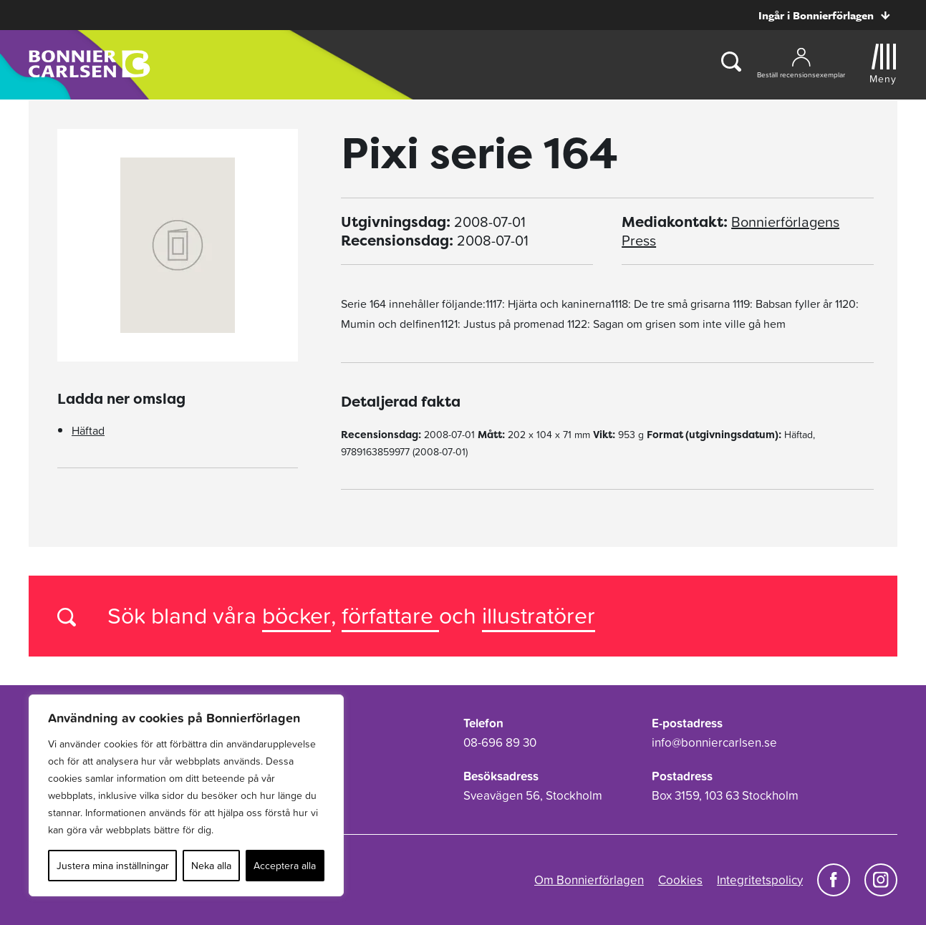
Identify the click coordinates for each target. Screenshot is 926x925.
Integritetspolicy (760, 880)
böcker (296, 615)
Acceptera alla (285, 865)
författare (390, 615)
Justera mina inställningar (113, 865)
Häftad (88, 430)
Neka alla (211, 865)
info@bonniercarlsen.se (714, 742)
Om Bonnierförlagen (589, 880)
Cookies (680, 880)
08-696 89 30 (499, 742)
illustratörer (538, 615)
